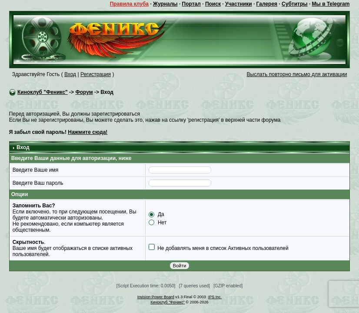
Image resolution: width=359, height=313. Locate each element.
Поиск (213, 4)
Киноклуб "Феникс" (42, 92)
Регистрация (95, 74)
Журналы (165, 4)
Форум (84, 92)
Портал (191, 4)
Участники (238, 4)
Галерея (266, 4)
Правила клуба (129, 4)
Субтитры (294, 4)
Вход (70, 74)
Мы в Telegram (331, 4)
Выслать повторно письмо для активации (297, 74)
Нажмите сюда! (87, 132)
